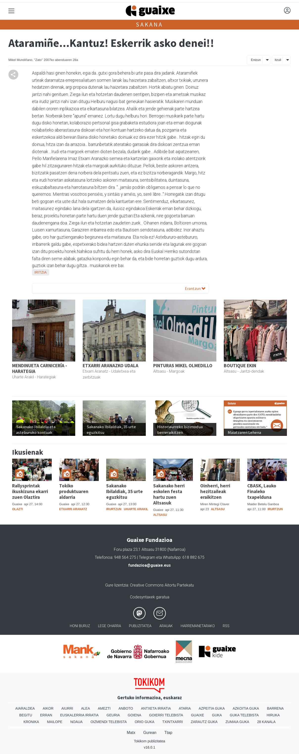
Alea (85, 708)
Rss (226, 626)
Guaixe (197, 715)
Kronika (31, 722)
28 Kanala (266, 722)
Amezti (104, 708)
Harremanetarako (198, 626)
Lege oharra (109, 626)
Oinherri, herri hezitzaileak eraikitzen (215, 491)
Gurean (149, 732)
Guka (217, 715)
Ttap (168, 732)
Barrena (275, 708)
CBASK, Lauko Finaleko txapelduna (261, 491)
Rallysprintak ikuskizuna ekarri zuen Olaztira (30, 491)
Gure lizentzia (116, 585)
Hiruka (273, 715)
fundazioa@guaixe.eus (149, 565)
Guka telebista (244, 715)
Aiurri (67, 708)
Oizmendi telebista (109, 722)
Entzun (256, 60)
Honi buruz (80, 626)
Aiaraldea (25, 708)
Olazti (17, 509)
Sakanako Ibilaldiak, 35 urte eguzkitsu (124, 491)
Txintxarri (172, 722)
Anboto (126, 708)
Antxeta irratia (156, 708)
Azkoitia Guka (246, 708)
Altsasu (160, 515)
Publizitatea (140, 626)
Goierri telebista (166, 715)
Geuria (113, 715)
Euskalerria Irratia (79, 715)
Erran (46, 715)
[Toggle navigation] (11, 11)
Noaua (76, 722)
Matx (131, 732)
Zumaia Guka (237, 722)
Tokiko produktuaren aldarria (73, 491)
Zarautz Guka (204, 722)
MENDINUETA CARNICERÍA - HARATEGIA (39, 368)
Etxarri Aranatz (73, 509)
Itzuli (278, 60)
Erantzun (195, 288)
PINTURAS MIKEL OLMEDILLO (182, 365)
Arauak (166, 626)
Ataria (185, 708)
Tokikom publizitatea (149, 741)
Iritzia (40, 272)
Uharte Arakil (136, 509)
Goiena (134, 715)
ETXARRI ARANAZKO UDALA (110, 365)
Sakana (149, 24)
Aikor (48, 708)
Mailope (54, 722)
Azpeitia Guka (212, 708)
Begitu (25, 715)
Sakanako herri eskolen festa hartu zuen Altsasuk (169, 494)
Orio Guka (144, 722)
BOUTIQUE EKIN (240, 365)
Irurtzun (113, 509)
